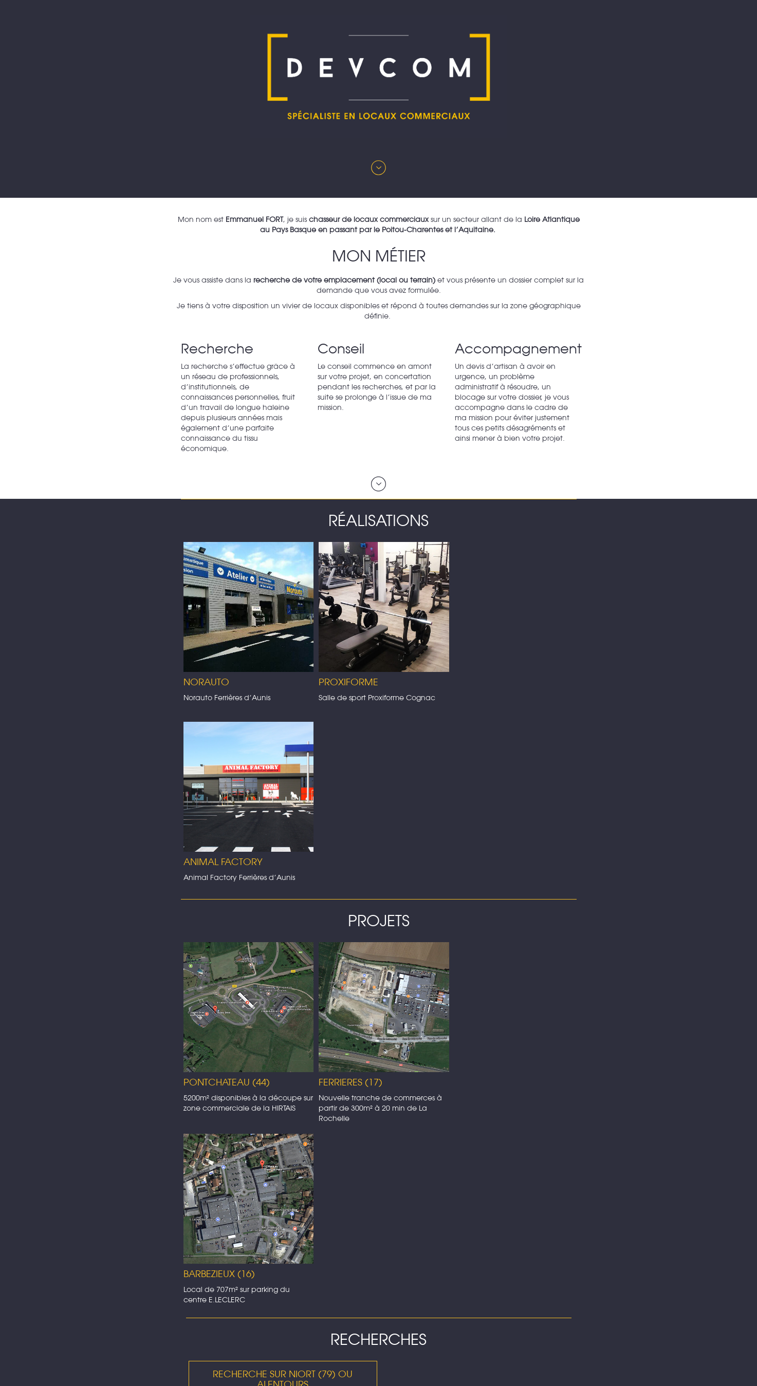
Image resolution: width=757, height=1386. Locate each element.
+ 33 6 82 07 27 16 (386, 1360)
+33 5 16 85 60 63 (370, 1350)
